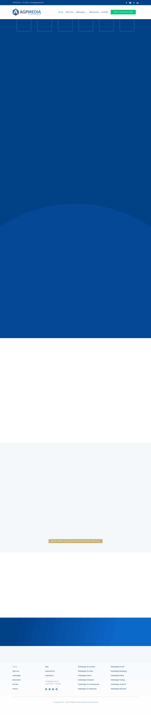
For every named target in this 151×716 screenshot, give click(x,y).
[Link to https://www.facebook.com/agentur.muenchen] (46, 689)
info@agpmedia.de (37, 2)
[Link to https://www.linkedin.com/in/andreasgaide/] (59, 689)
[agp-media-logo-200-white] (25, 653)
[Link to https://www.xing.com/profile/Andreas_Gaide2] (49, 689)
